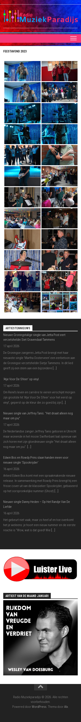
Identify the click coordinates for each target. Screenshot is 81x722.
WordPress (39, 707)
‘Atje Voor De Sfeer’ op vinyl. (21, 379)
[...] (55, 368)
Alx (66, 707)
